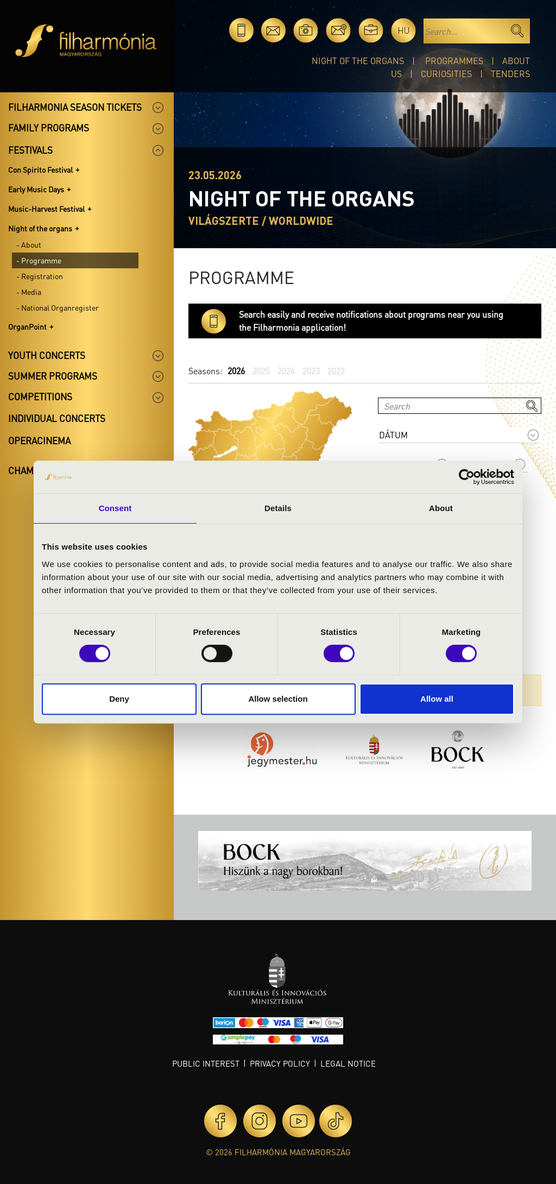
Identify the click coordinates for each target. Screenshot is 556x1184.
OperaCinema (39, 440)
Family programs (48, 128)
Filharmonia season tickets (75, 107)
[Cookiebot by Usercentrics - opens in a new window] (466, 477)
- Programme (38, 260)
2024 (286, 370)
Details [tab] (278, 508)
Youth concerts (46, 355)
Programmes (454, 60)
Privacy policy (280, 1063)
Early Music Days (36, 189)
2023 (311, 370)
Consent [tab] (115, 508)
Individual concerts (56, 418)
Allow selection (277, 698)
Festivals (30, 150)
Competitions (40, 396)
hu (403, 30)
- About (28, 244)
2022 (336, 370)
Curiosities (446, 73)
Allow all (436, 698)
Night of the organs (358, 60)
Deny (119, 698)
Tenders (510, 73)
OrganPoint (27, 326)
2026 (236, 370)
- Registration (39, 276)
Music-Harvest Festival (46, 208)
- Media (28, 292)
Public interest (205, 1063)
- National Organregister (57, 307)
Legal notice (348, 1063)
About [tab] (441, 508)
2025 (261, 370)
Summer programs (52, 376)
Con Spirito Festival (40, 169)
